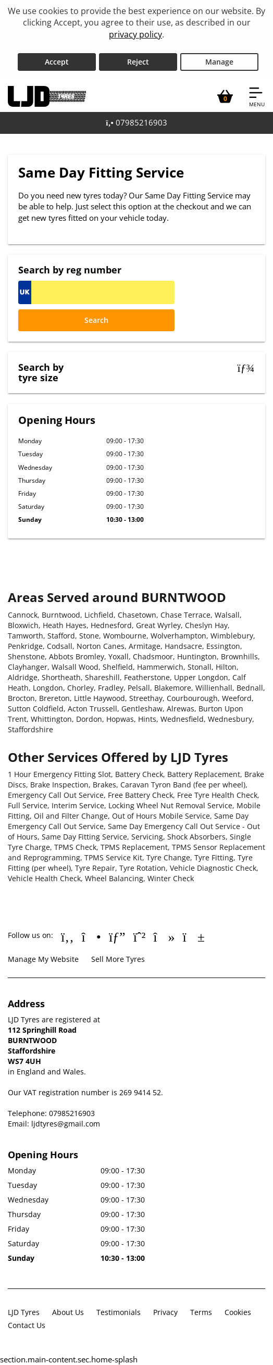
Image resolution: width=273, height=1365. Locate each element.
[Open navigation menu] (257, 96)
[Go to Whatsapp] (139, 936)
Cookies (238, 1312)
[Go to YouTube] (194, 936)
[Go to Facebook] (67, 936)
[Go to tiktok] (164, 936)
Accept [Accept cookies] (57, 62)
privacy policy (135, 34)
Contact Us (26, 1325)
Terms (201, 1312)
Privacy (165, 1312)
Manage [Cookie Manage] (219, 62)
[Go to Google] (117, 936)
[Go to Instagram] (91, 936)
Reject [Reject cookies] (138, 62)
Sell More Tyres (118, 959)
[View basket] (225, 96)
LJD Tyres (24, 1312)
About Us (68, 1312)
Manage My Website (43, 959)
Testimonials (118, 1312)
